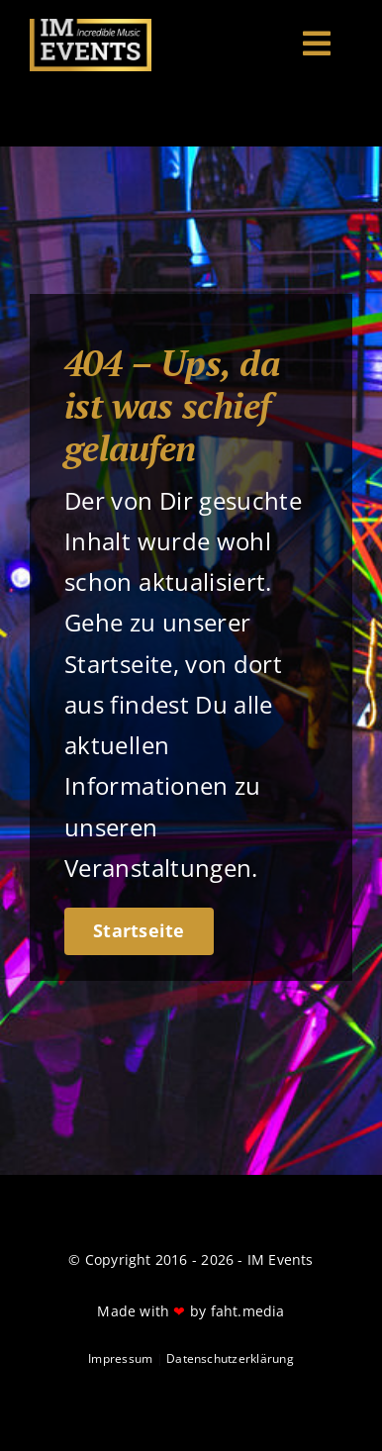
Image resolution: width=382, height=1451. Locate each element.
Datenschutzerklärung (230, 1358)
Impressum (120, 1358)
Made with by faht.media (190, 1311)
